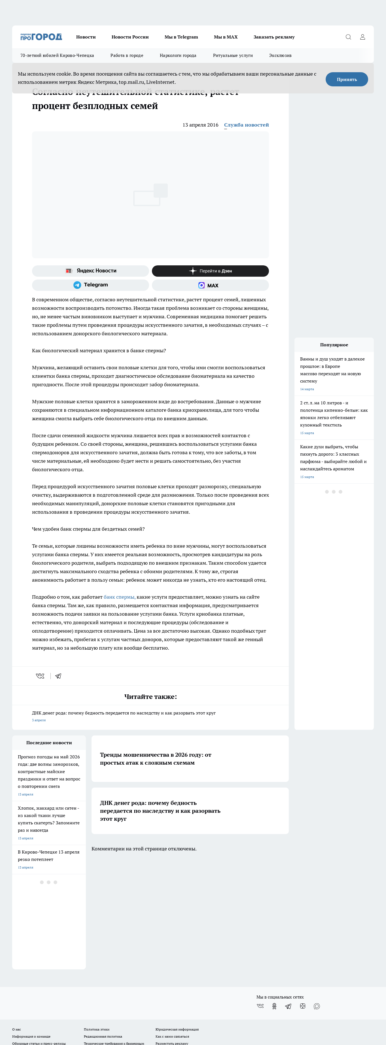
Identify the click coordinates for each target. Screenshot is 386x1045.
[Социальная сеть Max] (210, 285)
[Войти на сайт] (362, 36)
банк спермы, (119, 597)
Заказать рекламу (274, 37)
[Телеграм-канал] (90, 285)
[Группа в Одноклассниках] (274, 895)
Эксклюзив (280, 55)
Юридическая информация (177, 918)
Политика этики (96, 918)
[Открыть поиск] (348, 36)
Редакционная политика (103, 926)
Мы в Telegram (181, 37)
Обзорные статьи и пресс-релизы (39, 933)
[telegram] (60, 676)
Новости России (130, 37)
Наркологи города (178, 55)
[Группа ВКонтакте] (260, 895)
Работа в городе (127, 55)
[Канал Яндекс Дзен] (210, 271)
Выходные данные (26, 945)
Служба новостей (246, 124)
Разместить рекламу (172, 933)
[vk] (41, 676)
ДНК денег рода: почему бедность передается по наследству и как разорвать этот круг (150, 717)
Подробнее (160, 987)
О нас (16, 918)
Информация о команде (31, 926)
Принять (347, 79)
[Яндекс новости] (90, 271)
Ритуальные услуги (233, 55)
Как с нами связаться (172, 926)
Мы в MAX (226, 37)
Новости (86, 37)
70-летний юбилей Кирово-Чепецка (57, 55)
